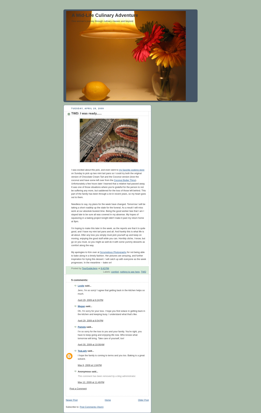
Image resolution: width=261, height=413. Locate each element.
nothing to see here (130, 272)
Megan (81, 306)
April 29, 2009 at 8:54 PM (90, 320)
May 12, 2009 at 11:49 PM (91, 382)
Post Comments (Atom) (91, 407)
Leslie (81, 286)
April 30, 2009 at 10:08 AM (91, 344)
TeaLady (82, 351)
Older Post (143, 400)
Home (108, 400)
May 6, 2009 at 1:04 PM (90, 365)
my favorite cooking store (131, 170)
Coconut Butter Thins (124, 180)
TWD (143, 272)
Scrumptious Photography (113, 252)
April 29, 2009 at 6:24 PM (90, 300)
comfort (115, 272)
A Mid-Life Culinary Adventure (105, 15)
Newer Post (72, 400)
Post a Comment (78, 388)
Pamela (82, 327)
